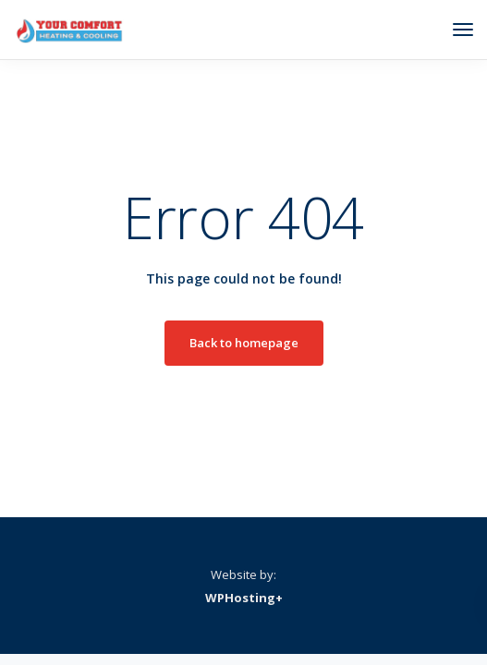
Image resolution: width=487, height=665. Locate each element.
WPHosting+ (244, 597)
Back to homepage (243, 342)
